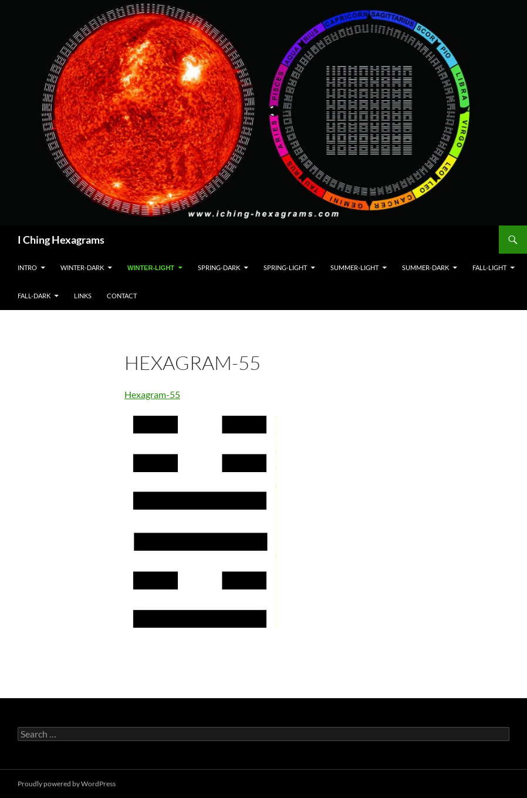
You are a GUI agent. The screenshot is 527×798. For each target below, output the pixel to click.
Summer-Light (354, 267)
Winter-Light (150, 267)
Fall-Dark (34, 295)
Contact (122, 295)
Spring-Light (285, 267)
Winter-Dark (82, 267)
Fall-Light (489, 267)
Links (83, 295)
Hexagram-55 (152, 394)
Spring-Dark (219, 267)
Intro (27, 267)
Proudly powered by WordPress (67, 783)
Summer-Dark (425, 267)
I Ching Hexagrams (61, 239)
